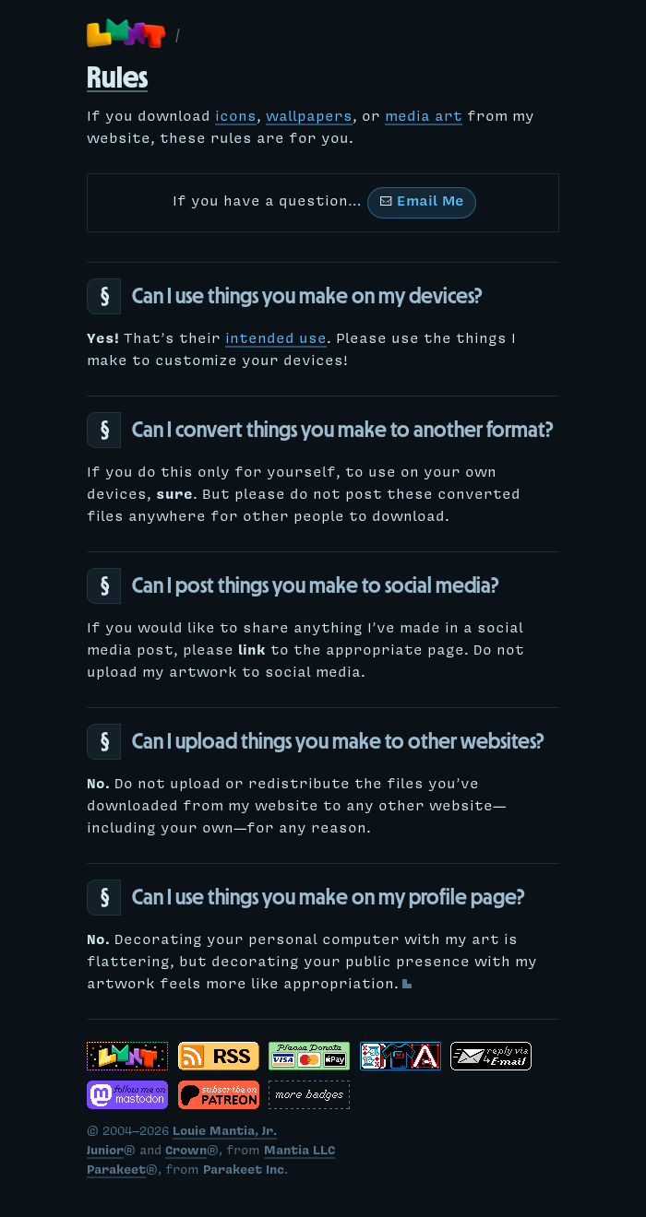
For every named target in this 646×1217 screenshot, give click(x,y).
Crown (186, 1152)
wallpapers (309, 118)
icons (236, 118)
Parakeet (116, 1171)
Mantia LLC (299, 1152)
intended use (276, 340)
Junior (105, 1152)
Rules (117, 77)
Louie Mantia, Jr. (225, 1133)
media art (423, 118)
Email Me (421, 202)
